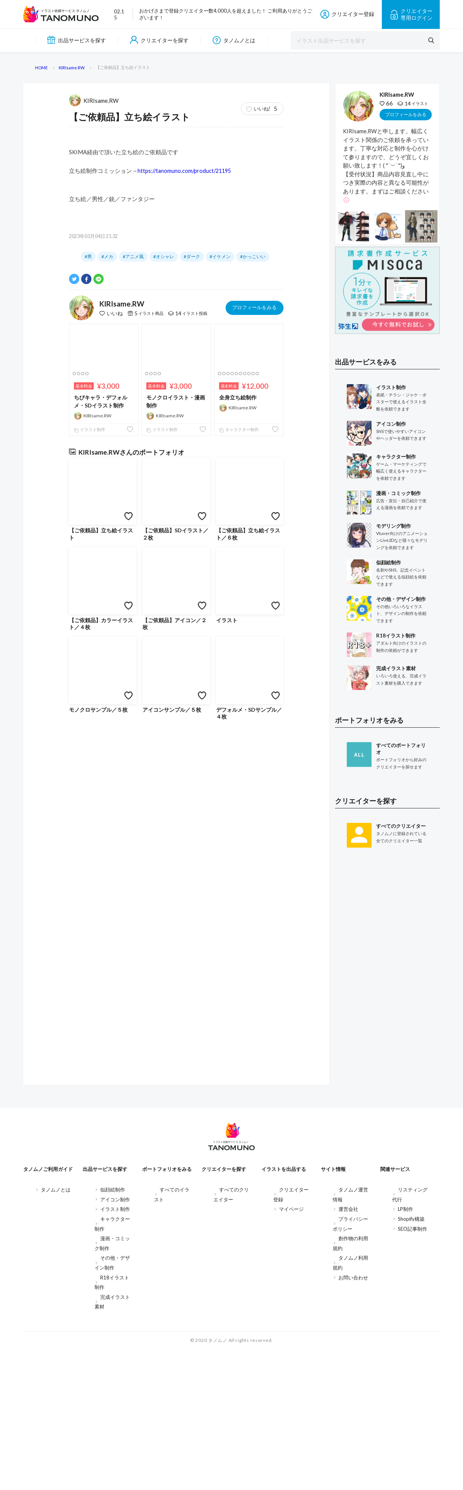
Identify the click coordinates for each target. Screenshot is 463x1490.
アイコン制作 (115, 1340)
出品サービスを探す (76, 40)
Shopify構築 (411, 1359)
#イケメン (220, 562)
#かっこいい (253, 562)
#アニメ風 (133, 562)
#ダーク (192, 562)
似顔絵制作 (112, 1330)
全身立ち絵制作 (237, 703)
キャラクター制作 (239, 736)
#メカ (107, 562)
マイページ (291, 1349)
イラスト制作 (89, 736)
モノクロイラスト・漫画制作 (175, 707)
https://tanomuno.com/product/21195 (184, 477)
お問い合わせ (353, 1418)
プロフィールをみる (254, 613)
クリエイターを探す (159, 40)
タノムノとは (234, 40)
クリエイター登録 (347, 14)
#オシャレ (163, 562)
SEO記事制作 (412, 1369)
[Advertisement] (387, 1117)
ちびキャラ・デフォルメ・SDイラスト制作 (100, 707)
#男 (88, 562)
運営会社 (348, 1349)
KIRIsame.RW (94, 406)
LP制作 (405, 1349)
